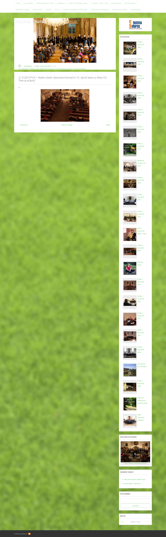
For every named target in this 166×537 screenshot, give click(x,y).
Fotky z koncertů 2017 (140, 197)
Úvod (18, 3)
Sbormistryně (116, 3)
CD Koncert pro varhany (141, 365)
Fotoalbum (61, 3)
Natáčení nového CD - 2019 (141, 163)
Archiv (57, 9)
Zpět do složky (67, 125)
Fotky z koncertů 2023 (140, 78)
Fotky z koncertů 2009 (140, 383)
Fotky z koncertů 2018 (140, 180)
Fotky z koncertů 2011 (140, 332)
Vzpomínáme (135, 9)
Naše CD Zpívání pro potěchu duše (142, 400)
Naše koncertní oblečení (100, 9)
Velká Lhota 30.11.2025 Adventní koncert (135, 463)
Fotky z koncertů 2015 (140, 248)
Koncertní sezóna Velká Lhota (134, 479)
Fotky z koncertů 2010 (140, 349)
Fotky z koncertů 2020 (140, 129)
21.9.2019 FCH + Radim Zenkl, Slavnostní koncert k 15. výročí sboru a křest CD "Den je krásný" (52, 69)
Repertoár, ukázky (22, 9)
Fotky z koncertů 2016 (140, 214)
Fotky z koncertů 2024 (140, 61)
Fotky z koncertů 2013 (140, 298)
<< (123, 522)
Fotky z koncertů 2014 (140, 281)
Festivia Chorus (30, 21)
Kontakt (48, 9)
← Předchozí (23, 125)
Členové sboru (130, 3)
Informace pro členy (119, 9)
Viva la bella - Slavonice (132, 484)
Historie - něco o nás (100, 3)
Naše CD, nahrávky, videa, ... (79, 3)
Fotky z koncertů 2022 (140, 95)
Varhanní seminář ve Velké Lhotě (75, 9)
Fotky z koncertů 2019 (43, 66)
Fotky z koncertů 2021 (140, 112)
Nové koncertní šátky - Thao (141, 231)
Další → (109, 125)
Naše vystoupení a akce (45, 3)
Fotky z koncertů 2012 (140, 315)
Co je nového (28, 3)
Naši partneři (37, 9)
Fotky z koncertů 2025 (140, 44)
